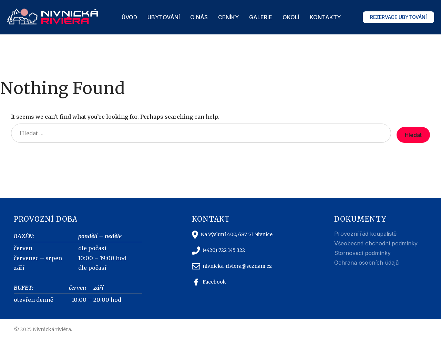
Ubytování (163, 17)
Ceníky (228, 17)
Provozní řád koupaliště (365, 233)
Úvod (129, 17)
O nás (199, 17)
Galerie (260, 17)
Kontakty (325, 17)
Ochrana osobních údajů (366, 262)
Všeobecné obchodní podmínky (376, 243)
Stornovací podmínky (362, 252)
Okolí (291, 17)
